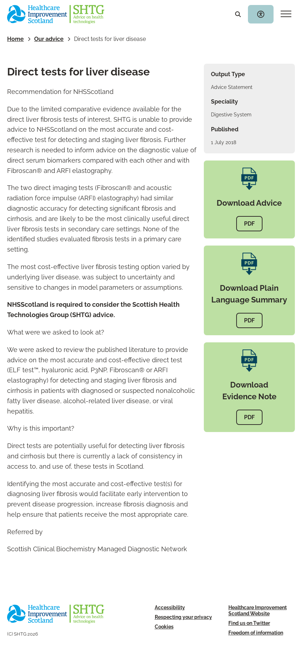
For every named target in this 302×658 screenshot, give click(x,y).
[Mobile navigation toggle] (286, 14)
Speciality (224, 101)
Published (224, 129)
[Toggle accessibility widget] (261, 14)
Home (15, 39)
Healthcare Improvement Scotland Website (257, 610)
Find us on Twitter (249, 623)
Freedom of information (255, 633)
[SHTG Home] (55, 14)
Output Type (228, 74)
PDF (249, 223)
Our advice (49, 39)
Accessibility (170, 607)
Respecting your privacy (183, 617)
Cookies (164, 626)
